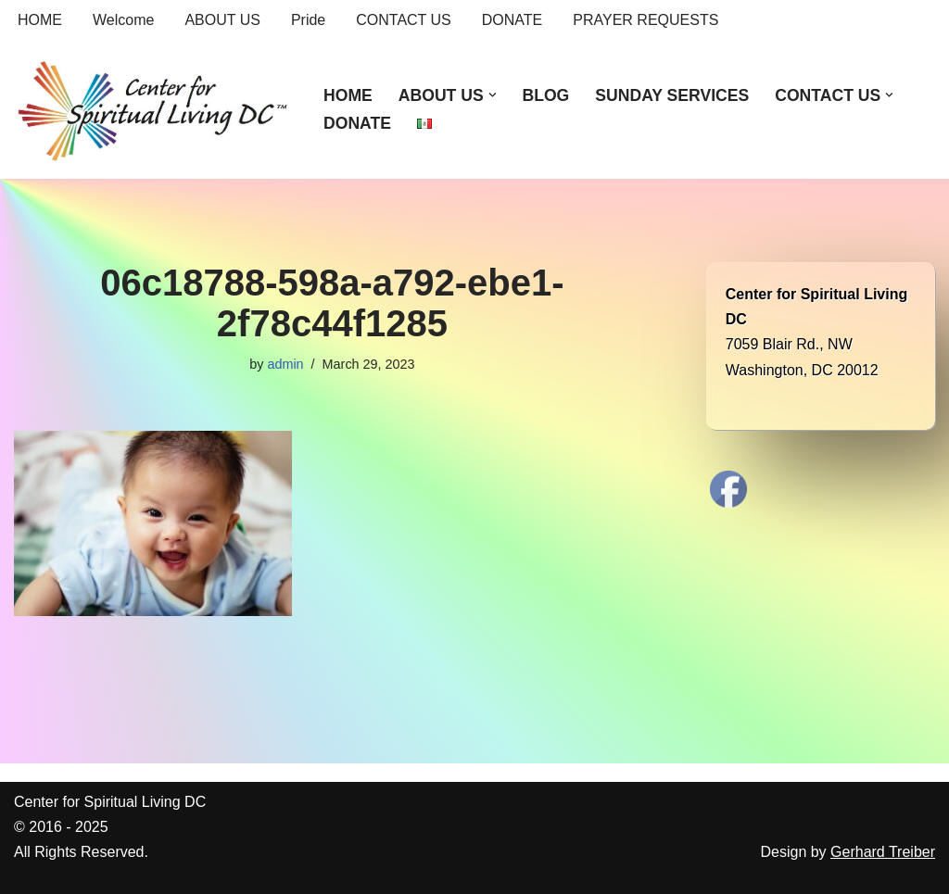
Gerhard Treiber (882, 852)
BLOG (545, 95)
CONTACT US (403, 20)
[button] (492, 95)
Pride (308, 20)
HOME (40, 20)
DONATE (512, 20)
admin (285, 364)
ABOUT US (222, 20)
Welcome (123, 20)
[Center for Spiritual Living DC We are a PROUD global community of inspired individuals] (153, 109)
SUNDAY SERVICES (672, 95)
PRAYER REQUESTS (645, 20)
